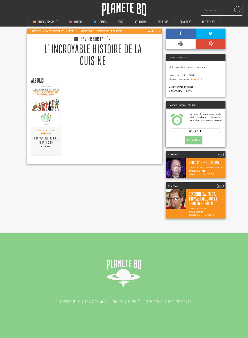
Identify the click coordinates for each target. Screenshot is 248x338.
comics (100, 22)
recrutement (154, 302)
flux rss (117, 302)
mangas (76, 22)
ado (184, 74)
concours (185, 22)
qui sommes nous (68, 302)
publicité (134, 302)
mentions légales (179, 302)
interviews (208, 22)
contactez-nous (95, 302)
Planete (124, 9)
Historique (201, 66)
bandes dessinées (45, 22)
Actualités (141, 22)
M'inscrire (193, 139)
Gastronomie (186, 66)
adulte (192, 74)
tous (120, 22)
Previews (163, 22)
